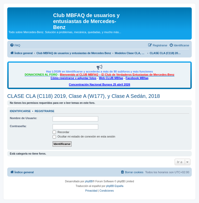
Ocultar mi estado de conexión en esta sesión (84, 136)
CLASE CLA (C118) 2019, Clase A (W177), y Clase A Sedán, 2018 (83, 96)
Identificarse (20, 111)
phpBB (89, 181)
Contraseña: (18, 126)
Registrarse (44, 111)
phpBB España (114, 186)
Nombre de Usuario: (23, 118)
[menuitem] (15, 45)
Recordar (61, 132)
